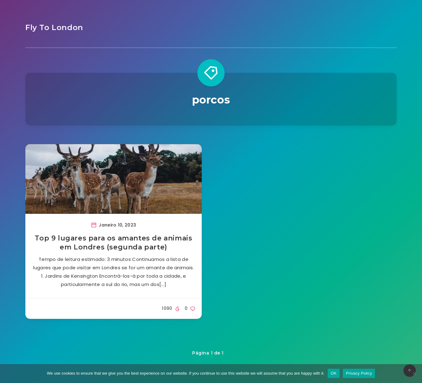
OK (334, 373)
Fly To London (54, 27)
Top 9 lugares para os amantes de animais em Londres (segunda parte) (113, 243)
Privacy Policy (359, 373)
